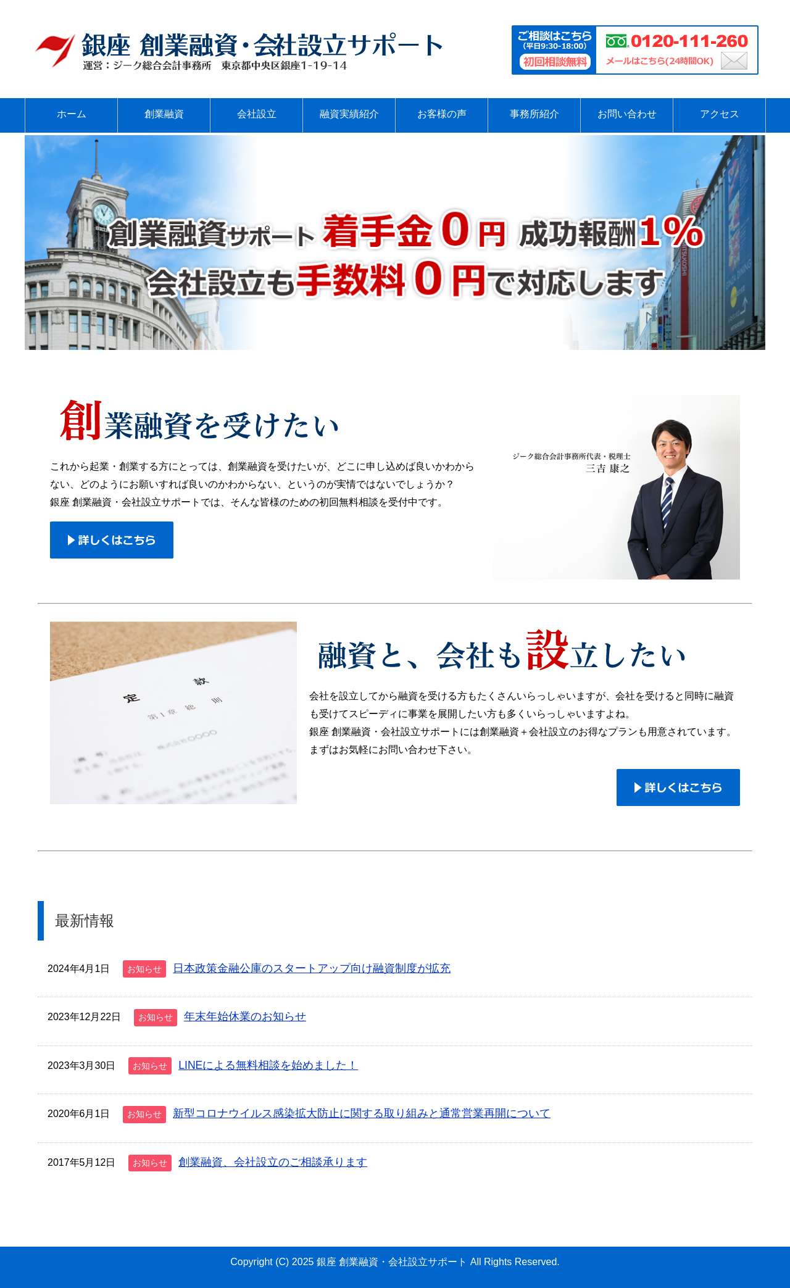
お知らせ (144, 969)
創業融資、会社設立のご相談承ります (272, 1162)
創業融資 (164, 114)
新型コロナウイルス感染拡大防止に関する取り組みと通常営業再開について (362, 1113)
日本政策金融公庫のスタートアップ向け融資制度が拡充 (312, 968)
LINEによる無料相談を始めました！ (268, 1065)
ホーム (71, 114)
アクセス (719, 114)
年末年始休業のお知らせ (245, 1016)
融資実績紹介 (349, 114)
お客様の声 (442, 114)
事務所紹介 (534, 114)
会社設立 (256, 114)
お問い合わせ (627, 114)
